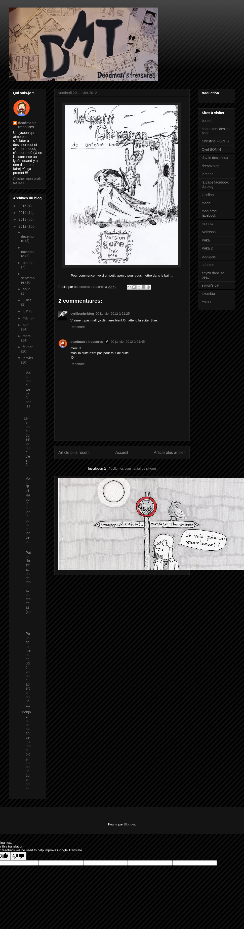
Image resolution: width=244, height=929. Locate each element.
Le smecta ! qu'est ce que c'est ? (26, 441)
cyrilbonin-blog (82, 313)
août (26, 289)
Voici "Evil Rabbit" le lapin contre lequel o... (26, 508)
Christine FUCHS (215, 141)
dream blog (210, 166)
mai (26, 318)
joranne (208, 174)
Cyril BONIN (211, 149)
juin (26, 311)
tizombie (208, 294)
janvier (28, 358)
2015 (23, 206)
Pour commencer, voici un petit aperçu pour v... (26, 667)
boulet (206, 121)
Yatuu (206, 302)
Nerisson (209, 232)
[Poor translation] (18, 856)
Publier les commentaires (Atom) (132, 468)
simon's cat (210, 285)
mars (26, 336)
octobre (28, 263)
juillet (27, 300)
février (27, 347)
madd (206, 203)
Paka (206, 240)
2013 (23, 219)
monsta (207, 224)
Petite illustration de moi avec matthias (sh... (26, 582)
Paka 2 (207, 248)
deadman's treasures (86, 342)
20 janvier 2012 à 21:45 (128, 342)
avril (26, 325)
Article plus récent (74, 452)
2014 (23, 213)
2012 (23, 226)
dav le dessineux (215, 158)
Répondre (77, 327)
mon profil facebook (209, 213)
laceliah (208, 195)
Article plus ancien (170, 452)
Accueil (121, 452)
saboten (208, 265)
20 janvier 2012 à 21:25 (113, 313)
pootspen (209, 257)
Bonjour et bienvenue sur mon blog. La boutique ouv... (26, 750)
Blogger (129, 824)
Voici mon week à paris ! (26, 387)
